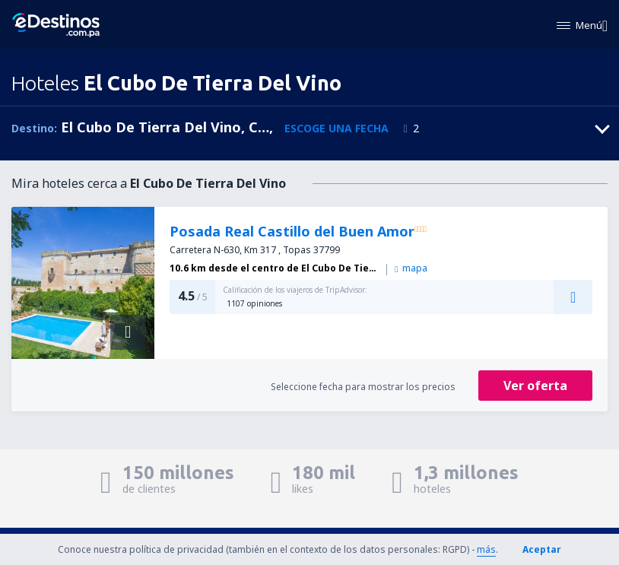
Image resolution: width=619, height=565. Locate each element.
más (486, 549)
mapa (411, 268)
